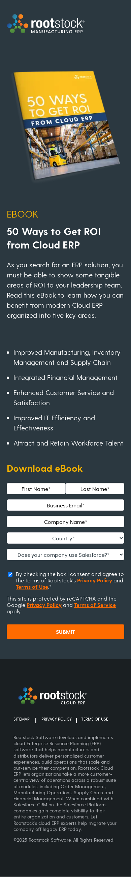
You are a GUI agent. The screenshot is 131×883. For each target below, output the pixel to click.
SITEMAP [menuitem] (21, 719)
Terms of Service (95, 605)
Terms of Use (32, 586)
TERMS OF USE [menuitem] (94, 719)
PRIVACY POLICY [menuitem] (56, 719)
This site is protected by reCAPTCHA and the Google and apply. (62, 604)
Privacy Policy (94, 580)
